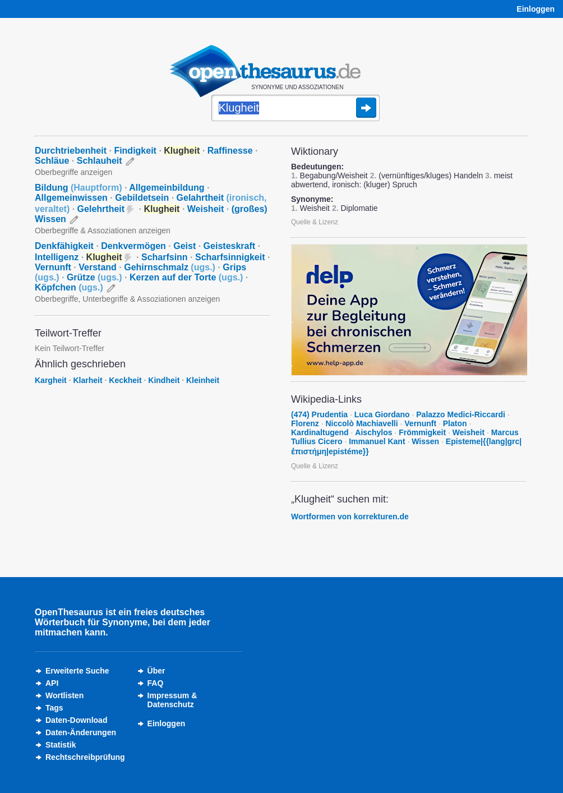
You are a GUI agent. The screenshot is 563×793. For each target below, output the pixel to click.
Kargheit (51, 380)
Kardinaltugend (320, 432)
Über (156, 670)
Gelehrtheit (100, 209)
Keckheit (125, 380)
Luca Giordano (382, 414)
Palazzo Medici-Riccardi (460, 414)
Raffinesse (230, 150)
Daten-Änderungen (80, 732)
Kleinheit (202, 380)
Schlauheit (99, 160)
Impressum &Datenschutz (172, 700)
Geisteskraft (230, 246)
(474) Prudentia (319, 414)
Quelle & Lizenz (314, 222)
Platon (455, 423)
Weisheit (205, 209)
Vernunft (53, 267)
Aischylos (373, 432)
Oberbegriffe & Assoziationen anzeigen (102, 230)
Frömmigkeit (422, 432)
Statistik (60, 744)
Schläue (52, 160)
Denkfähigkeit (64, 246)
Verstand (98, 267)
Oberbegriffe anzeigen (73, 172)
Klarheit (87, 380)
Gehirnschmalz (169, 267)
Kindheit (163, 380)
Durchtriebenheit (71, 150)
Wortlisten (64, 695)
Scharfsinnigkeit (230, 257)
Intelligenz (57, 257)
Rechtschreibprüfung (85, 757)
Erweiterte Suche (77, 670)
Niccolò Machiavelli (361, 423)
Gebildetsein (142, 197)
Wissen (425, 441)
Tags (54, 707)
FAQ (155, 683)
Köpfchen (69, 287)
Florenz (305, 423)
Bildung (78, 187)
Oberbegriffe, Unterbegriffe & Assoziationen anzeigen (127, 298)
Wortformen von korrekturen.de (350, 516)
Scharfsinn (164, 257)
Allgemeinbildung (166, 187)
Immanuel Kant (377, 441)
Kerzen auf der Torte (186, 277)
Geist (184, 246)
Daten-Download (76, 720)
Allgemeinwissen (71, 197)
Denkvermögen (133, 246)
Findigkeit (135, 150)
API (51, 683)
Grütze (94, 277)
